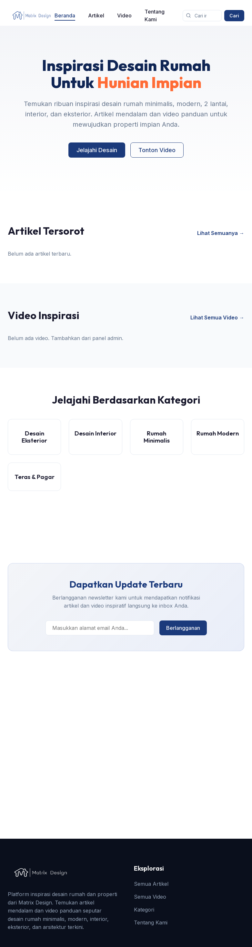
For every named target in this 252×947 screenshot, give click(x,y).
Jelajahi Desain (96, 150)
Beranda (65, 15)
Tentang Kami (155, 15)
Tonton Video (157, 150)
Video (124, 15)
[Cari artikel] (202, 15)
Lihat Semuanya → (220, 233)
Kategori (144, 909)
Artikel (96, 15)
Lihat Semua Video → (217, 317)
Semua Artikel (151, 884)
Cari (234, 15)
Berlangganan (183, 628)
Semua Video (150, 896)
